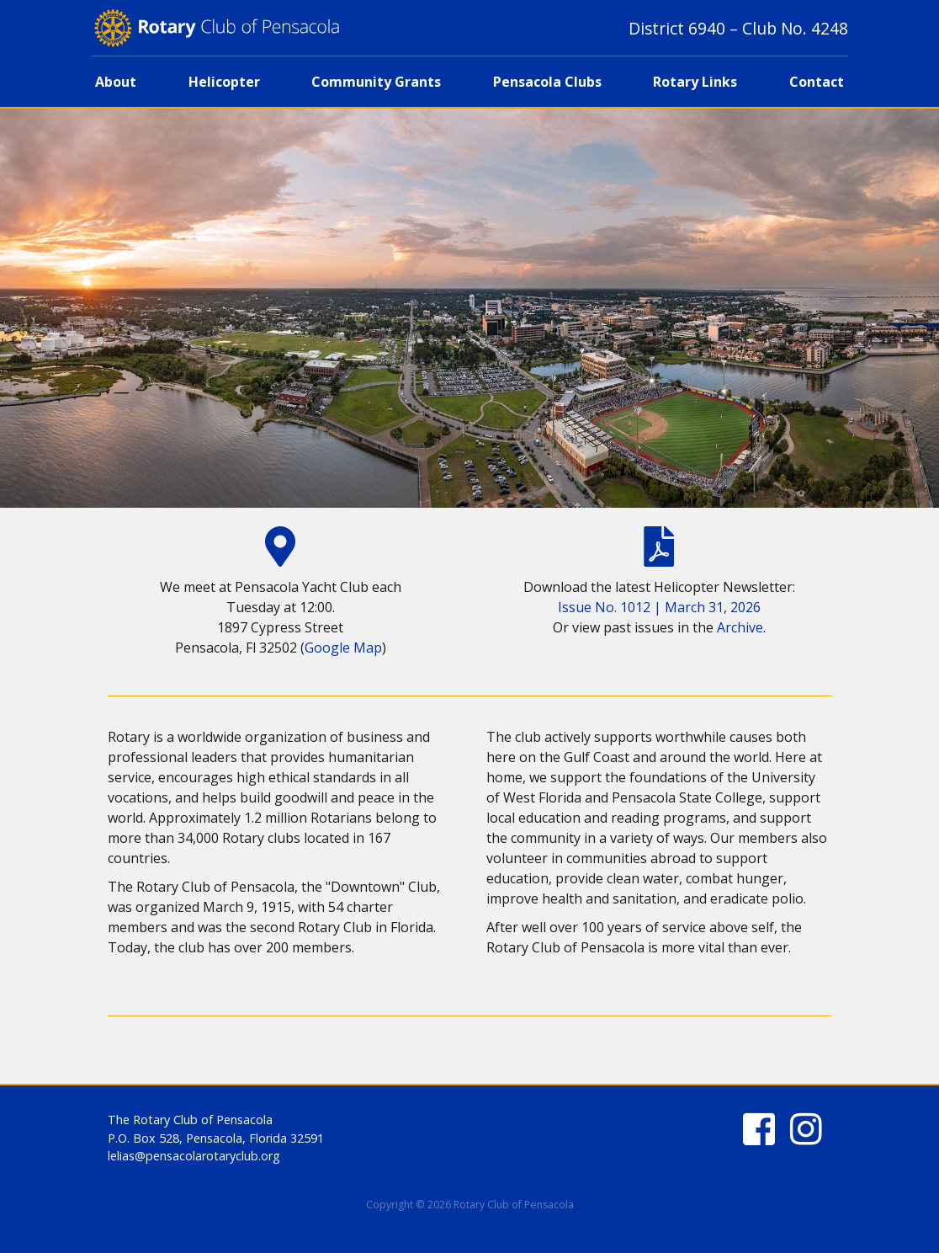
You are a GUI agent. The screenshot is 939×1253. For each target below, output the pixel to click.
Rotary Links (695, 81)
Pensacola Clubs (547, 81)
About (115, 81)
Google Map (343, 647)
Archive (740, 627)
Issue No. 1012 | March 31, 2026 (659, 607)
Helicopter (224, 81)
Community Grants (376, 81)
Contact (816, 81)
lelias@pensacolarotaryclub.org (194, 1156)
